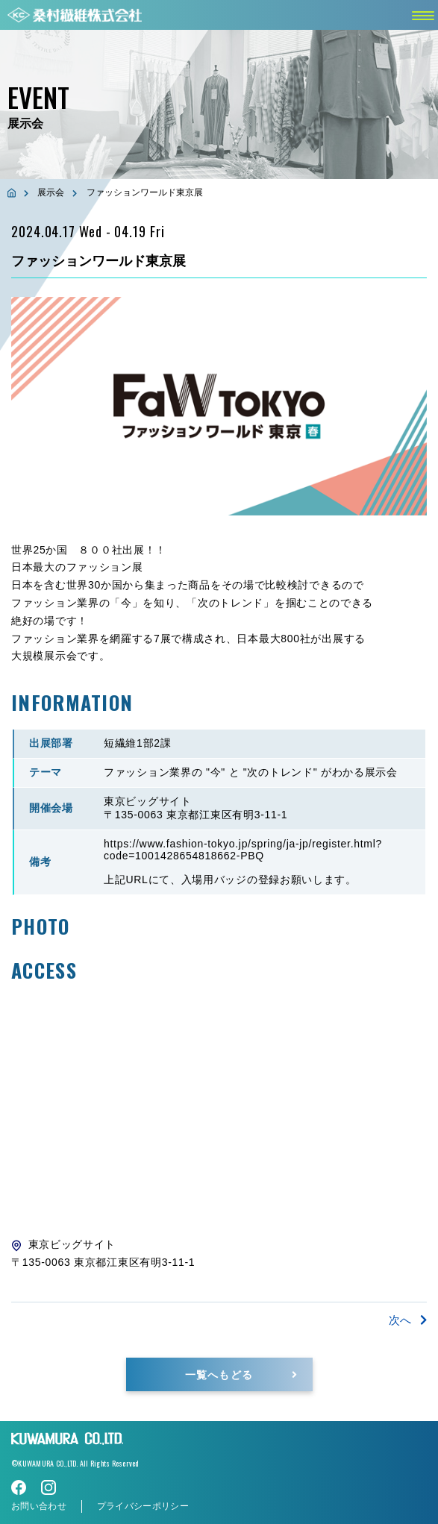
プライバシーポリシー (143, 1506)
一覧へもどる (218, 1374)
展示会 (50, 192)
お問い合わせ (38, 1506)
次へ (408, 1320)
